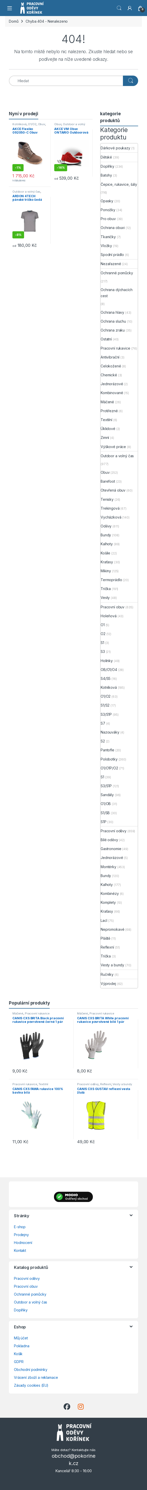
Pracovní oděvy (113, 831)
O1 (103, 625)
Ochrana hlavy (112, 312)
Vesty (105, 597)
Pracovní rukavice (115, 348)
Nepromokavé (112, 929)
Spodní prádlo (112, 254)
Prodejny (21, 1235)
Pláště (105, 938)
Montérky (108, 867)
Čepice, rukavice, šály (119, 184)
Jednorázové (112, 384)
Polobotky (109, 759)
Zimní (105, 437)
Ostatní (106, 339)
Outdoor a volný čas (26, 191)
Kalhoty (107, 544)
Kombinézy (110, 893)
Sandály (107, 795)
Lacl (104, 920)
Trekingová (110, 508)
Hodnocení (23, 1242)
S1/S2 (105, 705)
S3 (103, 651)
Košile (105, 553)
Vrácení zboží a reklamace (36, 1377)
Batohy (106, 175)
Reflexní (107, 947)
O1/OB (106, 803)
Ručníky (107, 974)
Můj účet (21, 1338)
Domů (13, 21)
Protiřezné (109, 411)
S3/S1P (106, 714)
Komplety (108, 902)
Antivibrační (110, 357)
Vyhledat (119, 8)
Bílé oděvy (109, 840)
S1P (103, 822)
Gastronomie (111, 849)
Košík (18, 1354)
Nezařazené (111, 264)
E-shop (20, 1227)
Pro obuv (108, 219)
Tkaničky (108, 237)
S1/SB (105, 813)
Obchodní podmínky (30, 1369)
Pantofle (107, 750)
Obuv (41, 124)
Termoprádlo (111, 580)
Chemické (109, 375)
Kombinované (112, 393)
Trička (106, 588)
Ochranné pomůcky (117, 273)
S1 (102, 642)
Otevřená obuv (113, 490)
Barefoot (108, 481)
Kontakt (20, 1250)
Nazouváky (110, 732)
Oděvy (106, 526)
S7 (103, 723)
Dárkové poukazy (115, 148)
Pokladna (21, 1346)
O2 (103, 634)
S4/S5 (106, 678)
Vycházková (111, 517)
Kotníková (19, 124)
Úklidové (108, 428)
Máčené (107, 402)
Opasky (107, 201)
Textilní (106, 420)
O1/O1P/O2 (109, 768)
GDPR (18, 1361)
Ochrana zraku (113, 330)
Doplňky (107, 166)
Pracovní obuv (112, 607)
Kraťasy (107, 562)
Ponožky (108, 210)
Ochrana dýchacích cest (117, 293)
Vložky (106, 245)
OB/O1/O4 (109, 669)
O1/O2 (32, 124)
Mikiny (106, 571)
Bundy (106, 535)
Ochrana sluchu (113, 321)
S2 (103, 741)
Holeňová (109, 616)
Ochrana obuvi (113, 227)
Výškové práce (113, 447)
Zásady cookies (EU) (31, 1385)
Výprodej (108, 983)
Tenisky (107, 499)
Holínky (107, 660)
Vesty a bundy (112, 965)
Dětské (106, 157)
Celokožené (111, 366)
